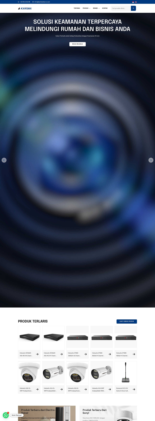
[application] (89, 8)
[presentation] (4, 160)
